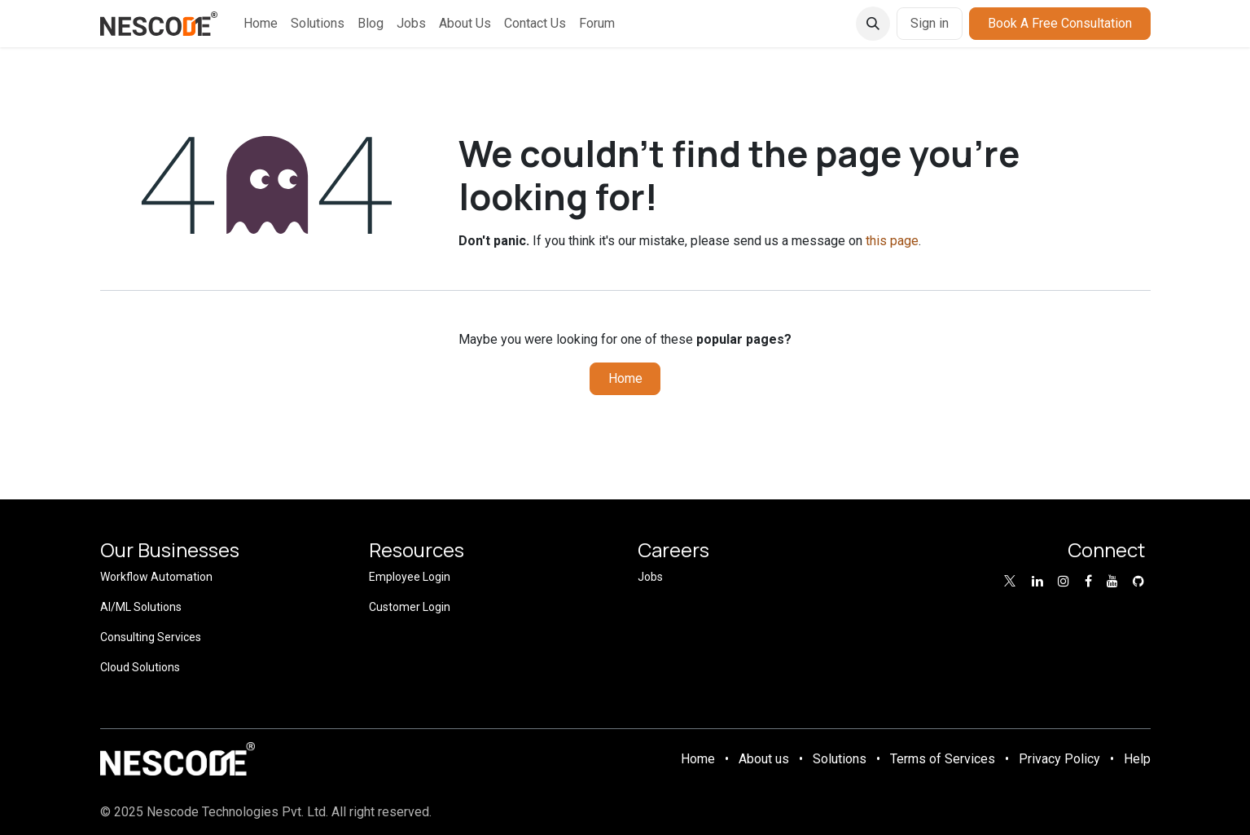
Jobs (650, 576)
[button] (873, 24)
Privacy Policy (1059, 759)
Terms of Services (942, 759)
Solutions (839, 759)
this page (892, 240)
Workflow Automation (156, 576)
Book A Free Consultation (1060, 23)
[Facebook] (1088, 581)
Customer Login (409, 606)
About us (764, 759)
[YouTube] (1112, 581)
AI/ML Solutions (141, 606)
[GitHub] (1138, 581)
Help (1137, 759)
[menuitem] (260, 23)
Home (625, 378)
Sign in (929, 23)
